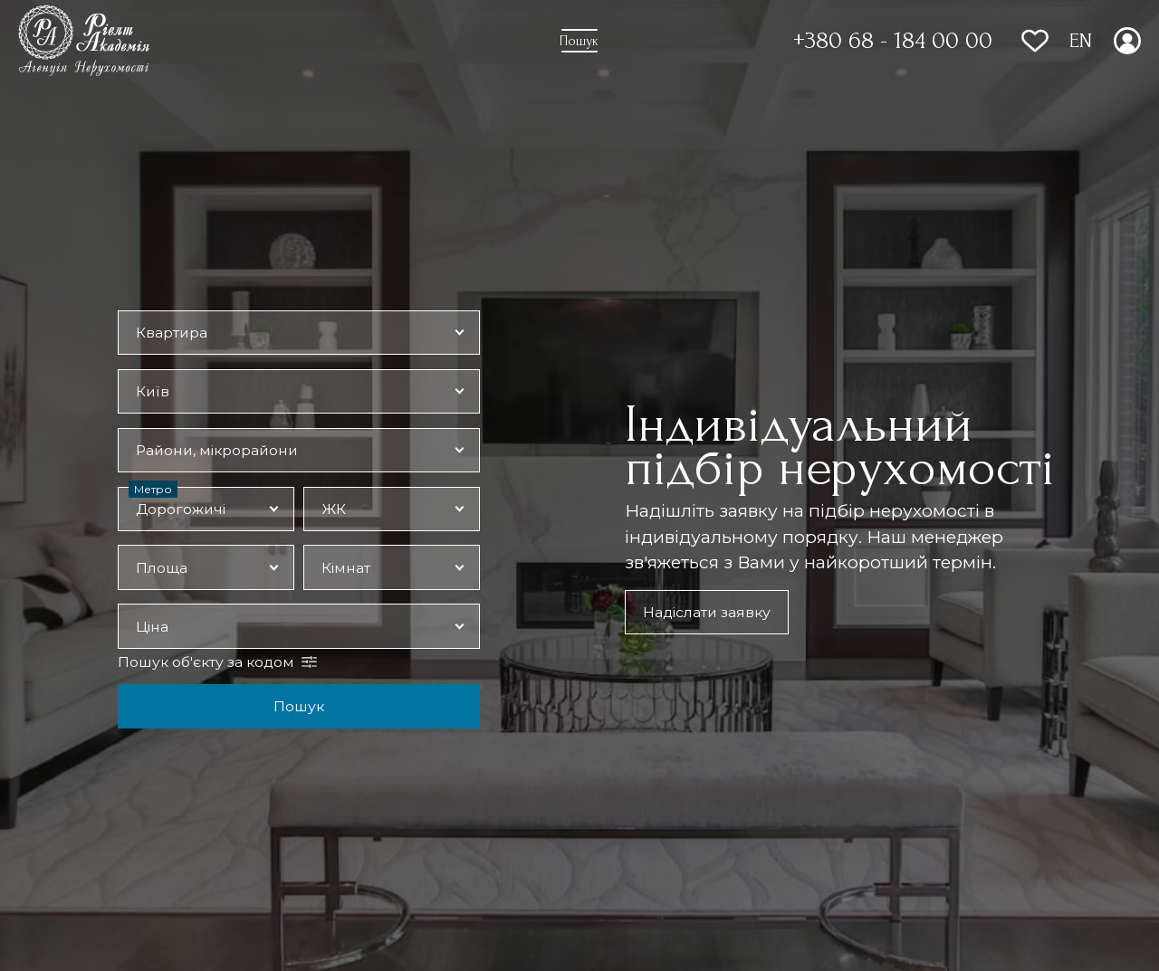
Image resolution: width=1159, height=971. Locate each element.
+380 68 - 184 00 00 (892, 40)
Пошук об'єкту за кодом (206, 662)
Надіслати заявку (707, 612)
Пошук (298, 706)
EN (1080, 40)
